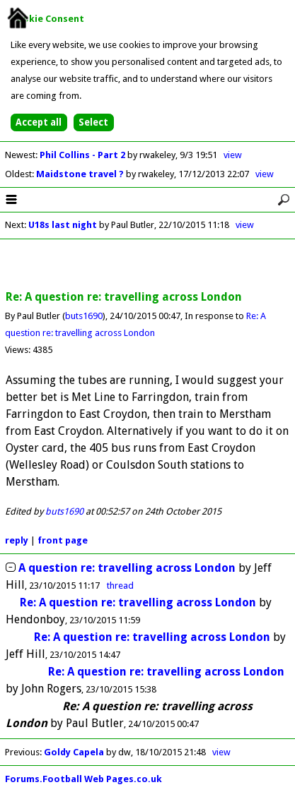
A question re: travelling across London (127, 568)
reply (16, 540)
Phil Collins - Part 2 (83, 155)
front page (62, 540)
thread (120, 585)
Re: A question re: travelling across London (138, 602)
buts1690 (84, 316)
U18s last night (62, 225)
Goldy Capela (74, 752)
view (233, 155)
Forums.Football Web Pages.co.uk (83, 779)
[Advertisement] (148, 265)
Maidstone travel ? (81, 174)
